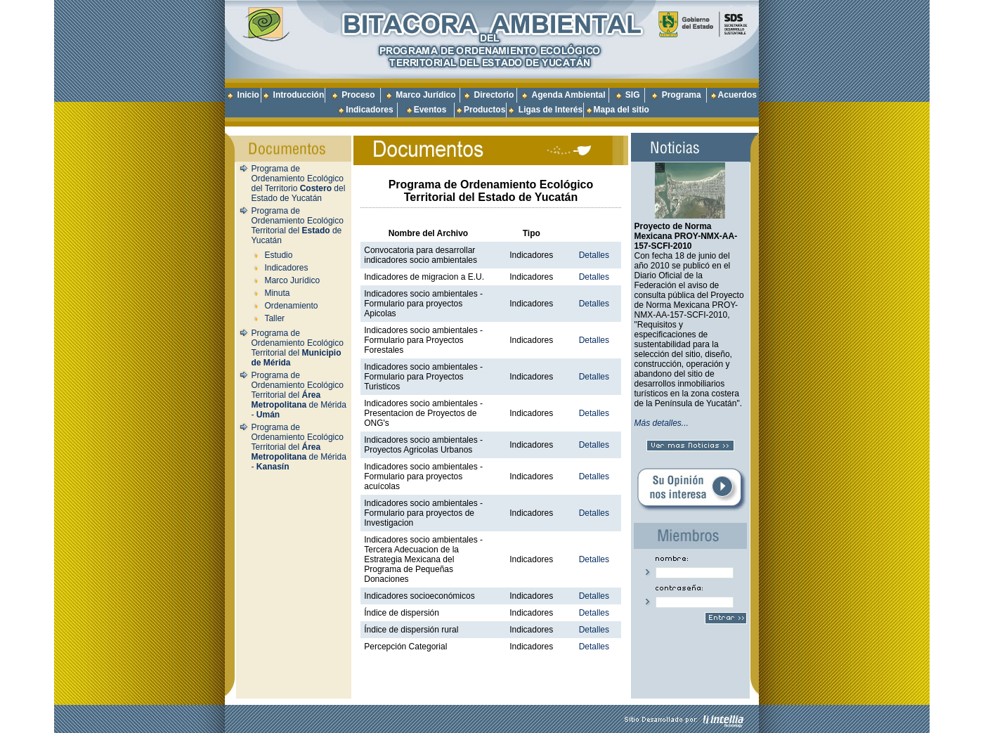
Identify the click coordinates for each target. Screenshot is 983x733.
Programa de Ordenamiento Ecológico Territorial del (298, 348)
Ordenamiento (291, 306)
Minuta (276, 293)
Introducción (299, 95)
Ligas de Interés (550, 110)
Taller (274, 318)
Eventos (430, 110)
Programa (681, 95)
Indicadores (369, 110)
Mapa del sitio (617, 110)
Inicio (248, 95)
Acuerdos (737, 95)
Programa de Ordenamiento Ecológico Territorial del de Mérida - (299, 395)
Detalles (594, 255)
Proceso (358, 95)
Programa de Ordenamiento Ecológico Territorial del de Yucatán (298, 225)
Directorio (494, 95)
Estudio (278, 255)
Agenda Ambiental (569, 95)
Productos (484, 110)
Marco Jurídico (425, 95)
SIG (632, 95)
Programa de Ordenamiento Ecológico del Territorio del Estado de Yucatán (299, 183)
